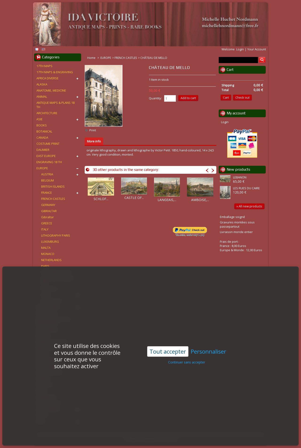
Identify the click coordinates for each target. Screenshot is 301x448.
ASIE (39, 119)
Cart (230, 69)
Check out (242, 97)
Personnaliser (208, 337)
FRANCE (46, 192)
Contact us (169, 439)
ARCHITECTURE (46, 113)
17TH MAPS (44, 66)
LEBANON (239, 177)
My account (236, 113)
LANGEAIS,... (167, 200)
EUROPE (105, 58)
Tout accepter (168, 337)
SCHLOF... (101, 199)
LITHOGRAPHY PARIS (55, 235)
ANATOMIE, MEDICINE (51, 90)
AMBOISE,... (200, 200)
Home (91, 58)
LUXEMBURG (50, 241)
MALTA (46, 248)
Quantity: (155, 98)
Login (240, 49)
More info (94, 141)
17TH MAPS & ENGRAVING (54, 72)
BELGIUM (47, 180)
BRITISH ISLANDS (53, 186)
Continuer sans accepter (186, 348)
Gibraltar (47, 217)
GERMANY (48, 205)
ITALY (44, 229)
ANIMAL (41, 96)
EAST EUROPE (46, 156)
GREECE (46, 223)
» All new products (249, 206)
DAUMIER (42, 150)
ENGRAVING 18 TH (49, 162)
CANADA (42, 137)
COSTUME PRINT (47, 143)
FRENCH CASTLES (126, 58)
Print (92, 130)
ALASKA (41, 84)
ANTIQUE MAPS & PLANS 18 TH (55, 105)
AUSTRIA (47, 174)
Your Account (256, 49)
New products (238, 169)
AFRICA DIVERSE (47, 78)
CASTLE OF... (134, 197)
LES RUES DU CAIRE (246, 188)
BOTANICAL (44, 131)
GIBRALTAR (49, 211)
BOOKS (41, 125)
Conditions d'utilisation (141, 439)
